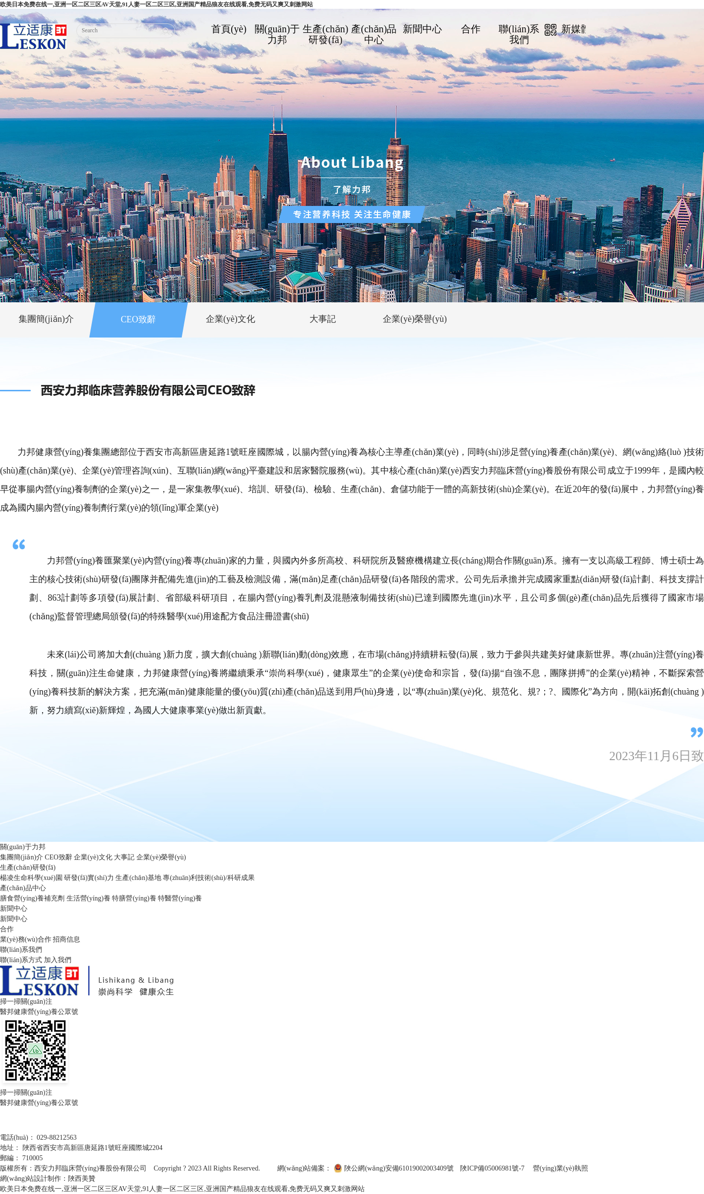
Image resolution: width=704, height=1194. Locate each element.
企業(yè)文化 (93, 857)
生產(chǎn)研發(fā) (325, 34)
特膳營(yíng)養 (134, 898)
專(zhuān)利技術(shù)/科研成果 (208, 877)
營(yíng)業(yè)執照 (560, 1168)
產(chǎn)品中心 (373, 34)
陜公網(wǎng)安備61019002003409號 (398, 1168)
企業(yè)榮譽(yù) (161, 857)
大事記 (124, 857)
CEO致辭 (58, 857)
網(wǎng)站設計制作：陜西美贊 (47, 1178)
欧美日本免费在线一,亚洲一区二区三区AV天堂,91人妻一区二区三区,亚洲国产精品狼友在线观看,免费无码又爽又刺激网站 (156, 4)
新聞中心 (422, 28)
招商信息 (66, 939)
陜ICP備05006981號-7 (492, 1168)
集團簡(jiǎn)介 (21, 857)
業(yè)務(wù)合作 (25, 939)
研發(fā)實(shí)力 (89, 877)
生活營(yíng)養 (88, 898)
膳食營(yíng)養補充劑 (32, 898)
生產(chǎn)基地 (138, 877)
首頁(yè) (228, 28)
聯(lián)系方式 (21, 960)
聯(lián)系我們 (519, 34)
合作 (471, 28)
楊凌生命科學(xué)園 (31, 877)
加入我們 (57, 960)
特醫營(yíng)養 (180, 898)
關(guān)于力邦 (277, 34)
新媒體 (568, 29)
